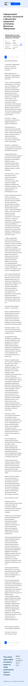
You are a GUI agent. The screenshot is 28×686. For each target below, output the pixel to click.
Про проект (18, 658)
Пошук (15, 4)
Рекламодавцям (19, 660)
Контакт (17, 665)
